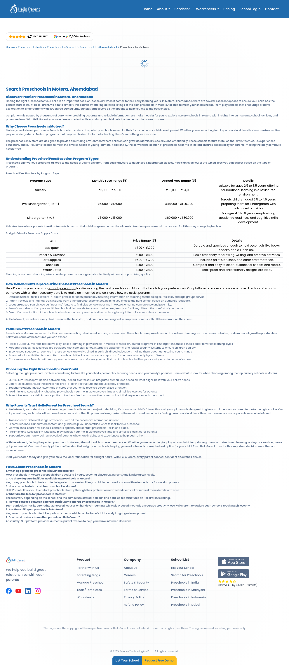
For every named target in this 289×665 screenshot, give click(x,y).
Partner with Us (88, 568)
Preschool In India (31, 47)
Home (147, 9)
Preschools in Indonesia (188, 597)
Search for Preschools (187, 575)
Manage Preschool (90, 582)
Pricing (229, 9)
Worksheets (207, 9)
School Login (250, 9)
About (163, 9)
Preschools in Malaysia (188, 590)
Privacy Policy (134, 597)
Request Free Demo (159, 660)
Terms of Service (136, 590)
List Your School (127, 660)
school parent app (61, 288)
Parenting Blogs (88, 575)
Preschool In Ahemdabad (98, 47)
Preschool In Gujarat (61, 47)
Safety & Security (136, 582)
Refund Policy (134, 605)
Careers (130, 575)
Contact (272, 9)
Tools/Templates (89, 590)
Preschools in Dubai (185, 605)
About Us (130, 568)
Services (182, 9)
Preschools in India (185, 582)
